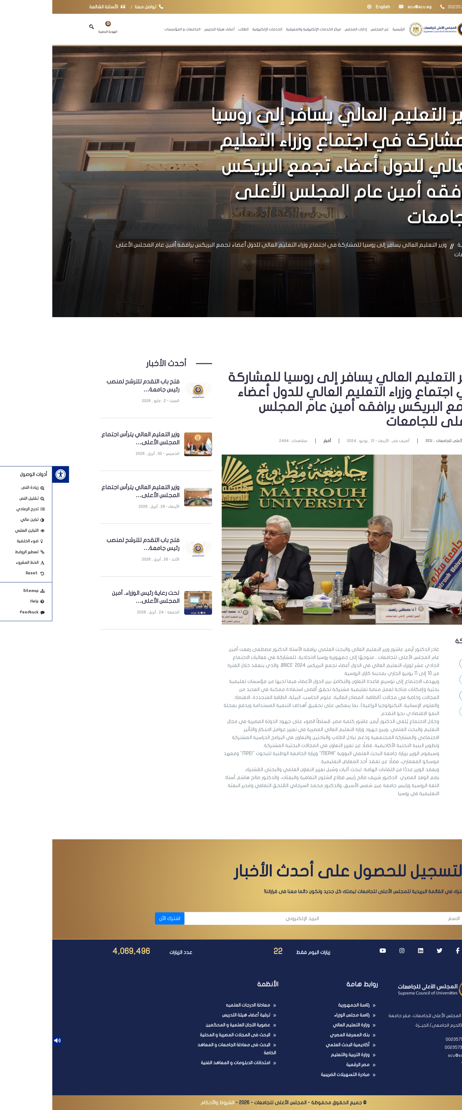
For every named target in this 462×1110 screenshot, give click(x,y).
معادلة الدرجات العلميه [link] (196, 1005)
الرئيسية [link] (346, 29)
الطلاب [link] (191, 29)
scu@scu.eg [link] (362, 6)
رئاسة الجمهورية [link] (301, 1005)
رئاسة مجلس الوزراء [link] (299, 1015)
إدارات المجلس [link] (304, 29)
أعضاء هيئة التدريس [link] (167, 29)
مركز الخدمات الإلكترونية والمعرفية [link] (261, 29)
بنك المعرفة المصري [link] (297, 1034)
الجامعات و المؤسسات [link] (130, 29)
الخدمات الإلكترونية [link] (215, 29)
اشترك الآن (117, 918)
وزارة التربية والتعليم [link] (297, 1054)
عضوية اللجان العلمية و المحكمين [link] (185, 1025)
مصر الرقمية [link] (305, 1064)
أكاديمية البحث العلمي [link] (295, 1044)
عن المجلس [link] (328, 29)
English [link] (326, 6)
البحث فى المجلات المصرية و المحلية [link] (183, 1034)
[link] (8, 474)
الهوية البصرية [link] (55, 27)
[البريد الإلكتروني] (202, 918)
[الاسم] (343, 918)
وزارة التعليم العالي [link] (298, 1025)
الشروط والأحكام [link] (165, 1102)
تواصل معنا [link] (98, 6)
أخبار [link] (274, 441)
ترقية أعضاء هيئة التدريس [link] (194, 1015)
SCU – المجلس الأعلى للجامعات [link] (399, 441)
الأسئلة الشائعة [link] (56, 6)
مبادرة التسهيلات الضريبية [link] (293, 1074)
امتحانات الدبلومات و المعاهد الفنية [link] (183, 1062)
